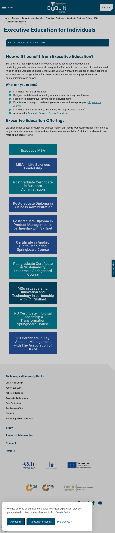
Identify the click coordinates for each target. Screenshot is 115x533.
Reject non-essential (41, 521)
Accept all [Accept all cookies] (15, 521)
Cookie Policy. (63, 512)
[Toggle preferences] (64, 522)
